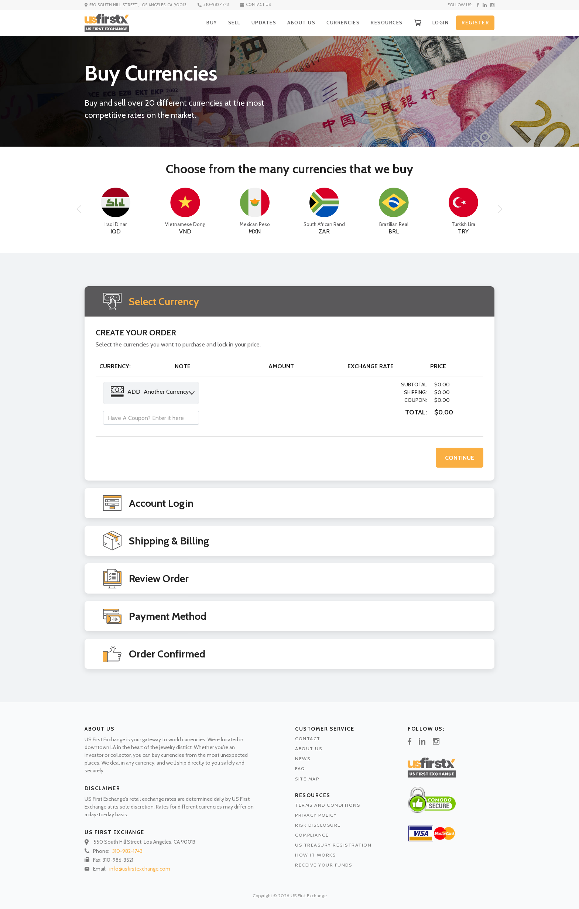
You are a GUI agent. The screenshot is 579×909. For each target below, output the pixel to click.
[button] (79, 209)
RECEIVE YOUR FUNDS (323, 865)
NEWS (302, 758)
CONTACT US (257, 4)
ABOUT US (297, 22)
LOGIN (440, 22)
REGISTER (475, 23)
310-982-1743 (214, 4)
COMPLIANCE (312, 835)
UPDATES (259, 22)
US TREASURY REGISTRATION (333, 845)
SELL (228, 22)
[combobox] (151, 393)
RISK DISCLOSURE (318, 825)
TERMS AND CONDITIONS (327, 805)
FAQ (300, 768)
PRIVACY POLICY (316, 815)
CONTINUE (459, 457)
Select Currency (164, 301)
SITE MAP (307, 779)
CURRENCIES (339, 22)
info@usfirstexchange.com (139, 868)
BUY (205, 22)
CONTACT (308, 738)
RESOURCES (384, 22)
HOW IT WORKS (315, 855)
